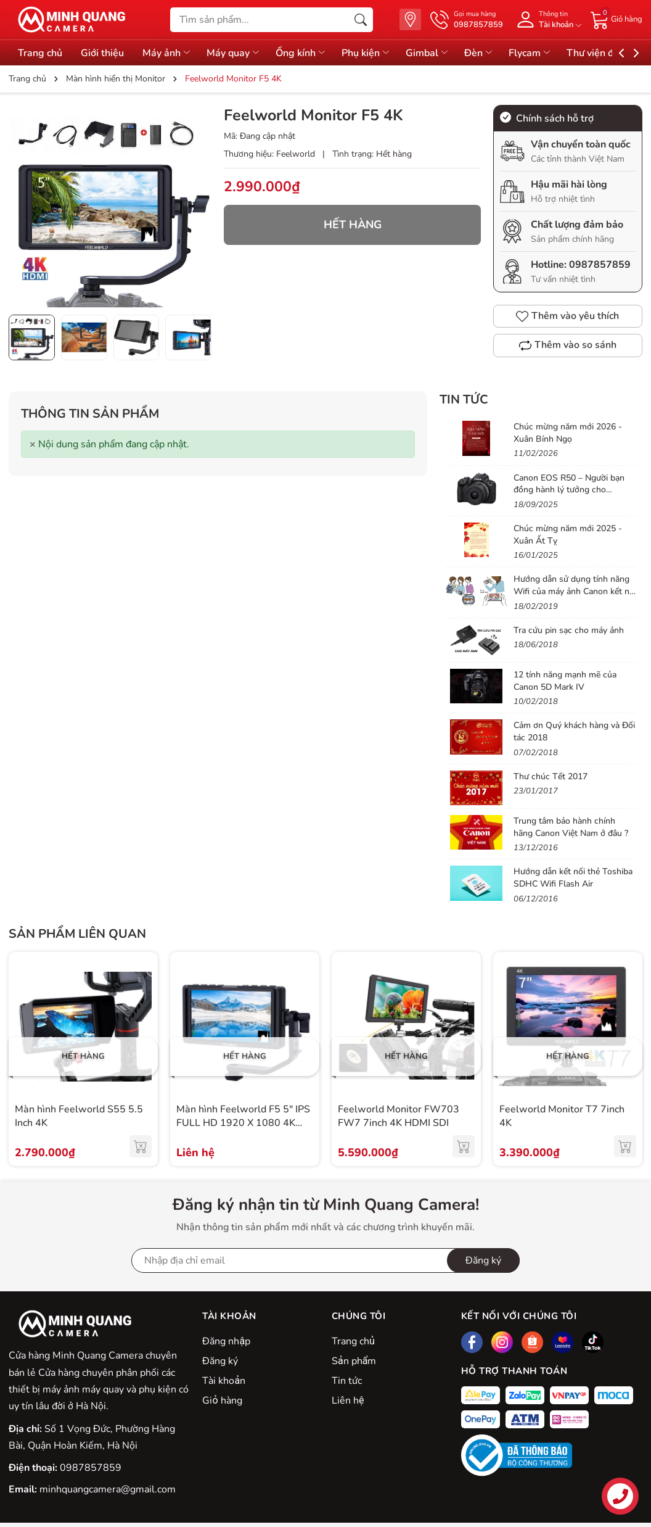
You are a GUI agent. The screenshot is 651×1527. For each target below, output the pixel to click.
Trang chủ (40, 53)
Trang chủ (353, 1341)
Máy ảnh (168, 53)
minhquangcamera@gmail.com (107, 1489)
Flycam (536, 53)
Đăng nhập (226, 1341)
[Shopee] (532, 1342)
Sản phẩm (354, 1361)
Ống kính (304, 53)
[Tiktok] (593, 1342)
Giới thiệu (103, 53)
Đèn (484, 53)
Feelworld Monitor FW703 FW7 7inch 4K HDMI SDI (398, 1116)
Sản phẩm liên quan (77, 933)
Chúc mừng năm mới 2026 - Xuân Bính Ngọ (568, 433)
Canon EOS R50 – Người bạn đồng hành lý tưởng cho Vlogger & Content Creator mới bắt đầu (574, 496)
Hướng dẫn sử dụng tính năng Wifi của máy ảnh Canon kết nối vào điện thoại (575, 591)
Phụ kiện (370, 53)
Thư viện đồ (605, 53)
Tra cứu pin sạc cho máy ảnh (569, 630)
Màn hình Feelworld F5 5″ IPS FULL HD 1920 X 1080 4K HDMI (243, 1123)
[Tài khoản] (546, 19)
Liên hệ (348, 1400)
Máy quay (236, 53)
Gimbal (432, 53)
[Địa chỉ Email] (325, 1260)
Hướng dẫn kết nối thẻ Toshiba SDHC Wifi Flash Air (573, 878)
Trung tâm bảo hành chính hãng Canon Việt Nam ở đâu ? (571, 827)
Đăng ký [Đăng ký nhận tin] (483, 1260)
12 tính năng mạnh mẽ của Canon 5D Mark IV (565, 681)
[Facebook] (472, 1342)
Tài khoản (223, 1381)
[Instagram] (502, 1342)
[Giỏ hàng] (616, 19)
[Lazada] (562, 1342)
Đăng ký (220, 1361)
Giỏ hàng (222, 1400)
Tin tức (347, 1381)
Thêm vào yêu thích (567, 316)
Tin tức (464, 399)
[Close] (33, 444)
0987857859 (600, 264)
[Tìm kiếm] (360, 19)
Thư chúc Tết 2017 (551, 776)
